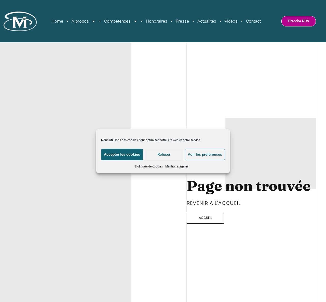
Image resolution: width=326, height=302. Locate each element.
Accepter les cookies (122, 154)
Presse (182, 21)
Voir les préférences (205, 154)
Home (57, 21)
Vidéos (231, 21)
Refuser (163, 154)
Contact (253, 21)
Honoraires (156, 21)
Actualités (206, 21)
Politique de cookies (149, 166)
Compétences (121, 21)
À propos (84, 21)
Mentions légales (176, 166)
